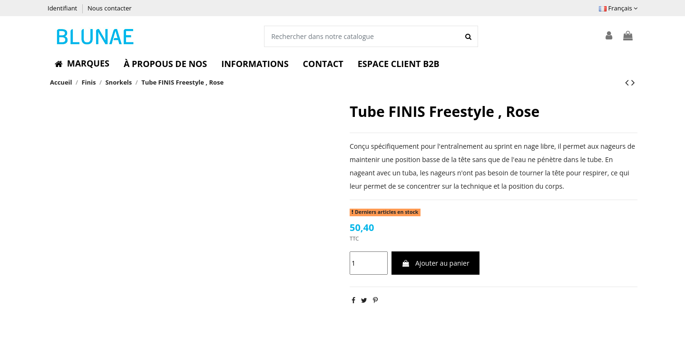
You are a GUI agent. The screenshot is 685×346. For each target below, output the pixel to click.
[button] (82, 64)
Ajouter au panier (435, 263)
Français (618, 8)
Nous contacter (110, 8)
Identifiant (63, 8)
